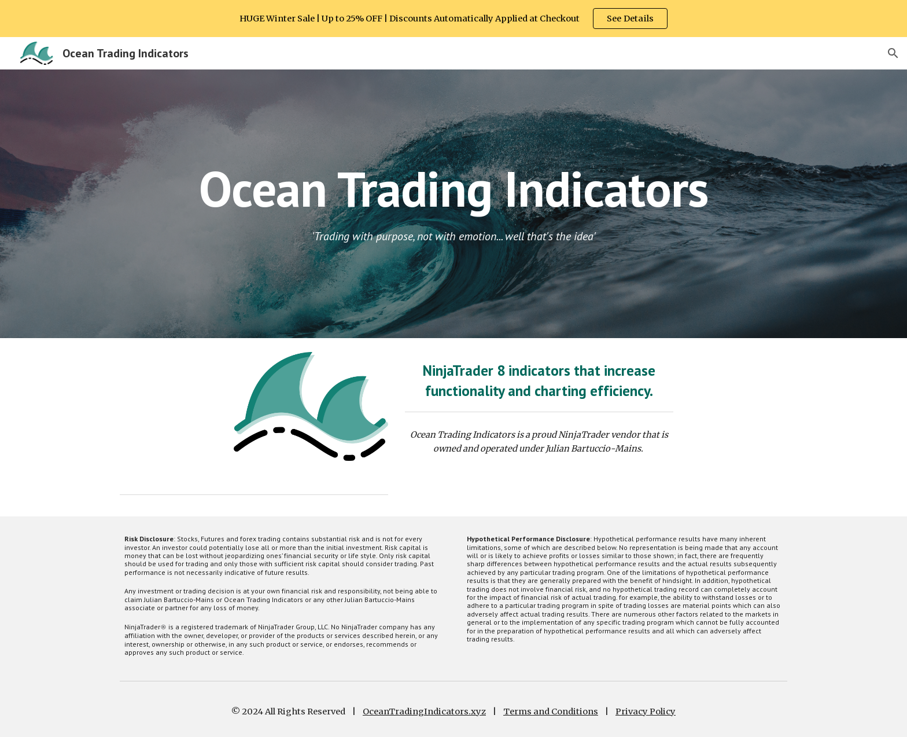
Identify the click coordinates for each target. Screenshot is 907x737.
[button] (893, 53)
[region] (453, 18)
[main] (453, 188)
